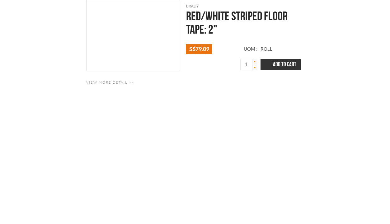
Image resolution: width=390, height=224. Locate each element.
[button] (254, 62)
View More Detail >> (110, 82)
